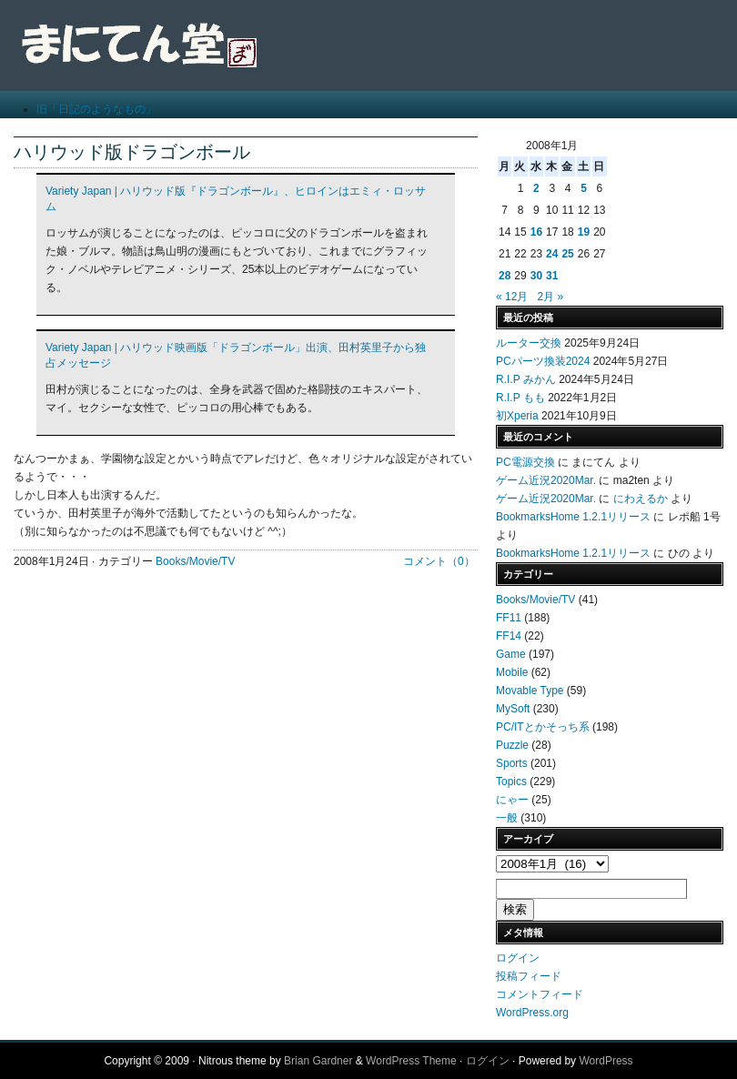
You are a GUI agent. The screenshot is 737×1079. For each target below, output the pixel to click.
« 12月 (512, 296)
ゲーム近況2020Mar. (546, 480)
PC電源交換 (525, 462)
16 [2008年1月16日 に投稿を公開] (536, 232)
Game (511, 654)
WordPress (605, 1060)
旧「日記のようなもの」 (96, 109)
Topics (511, 781)
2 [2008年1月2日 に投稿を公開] (536, 188)
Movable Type (530, 690)
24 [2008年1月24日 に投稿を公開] (552, 253)
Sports (512, 763)
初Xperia (517, 415)
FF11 (508, 617)
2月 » (550, 296)
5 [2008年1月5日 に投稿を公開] (584, 188)
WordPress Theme (411, 1060)
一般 (507, 818)
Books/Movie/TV (195, 561)
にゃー (512, 799)
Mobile (512, 672)
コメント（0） (439, 561)
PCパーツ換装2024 (543, 361)
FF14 (508, 636)
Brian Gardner (318, 1060)
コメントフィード (539, 994)
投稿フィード (528, 976)
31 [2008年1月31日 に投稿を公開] (552, 275)
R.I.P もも (520, 397)
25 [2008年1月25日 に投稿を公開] (567, 253)
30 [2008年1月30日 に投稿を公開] (536, 275)
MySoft (513, 708)
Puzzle (512, 745)
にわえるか (640, 498)
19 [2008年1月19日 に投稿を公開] (584, 232)
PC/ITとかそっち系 (543, 727)
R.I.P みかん (526, 379)
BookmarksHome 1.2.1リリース (573, 516)
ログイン (518, 958)
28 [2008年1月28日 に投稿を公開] (504, 275)
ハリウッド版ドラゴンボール (132, 152)
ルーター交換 (528, 343)
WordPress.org (532, 1012)
